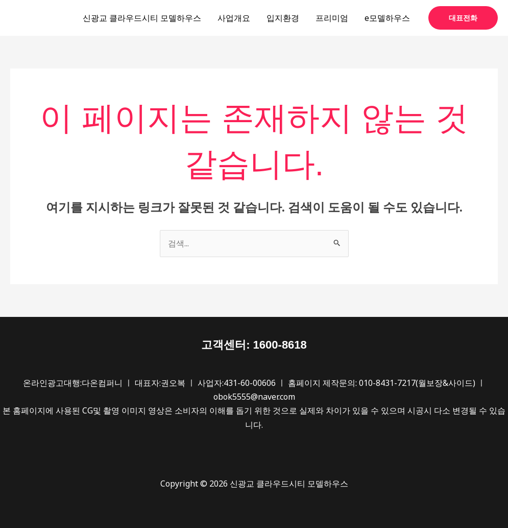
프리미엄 (332, 18)
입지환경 (283, 18)
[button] (463, 18)
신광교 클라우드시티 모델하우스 (142, 18)
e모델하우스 (387, 18)
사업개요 (233, 18)
